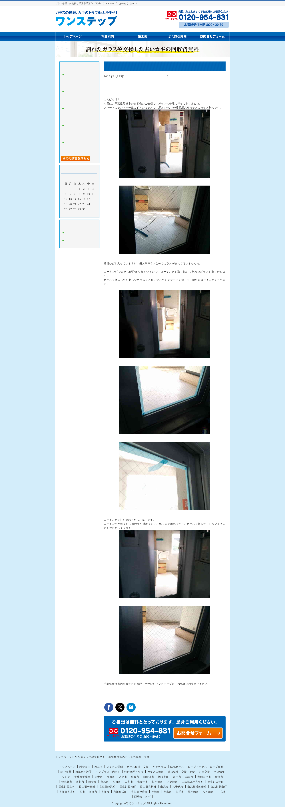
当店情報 (219, 771)
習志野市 (66, 781)
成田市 (189, 776)
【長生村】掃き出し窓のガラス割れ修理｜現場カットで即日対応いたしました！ (79, 146)
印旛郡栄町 (120, 791)
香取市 (105, 791)
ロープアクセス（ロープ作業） (207, 766)
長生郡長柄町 (148, 786)
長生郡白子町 (216, 781)
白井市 (129, 781)
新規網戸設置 (83, 771)
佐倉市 (99, 776)
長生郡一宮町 (87, 786)
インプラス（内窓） (108, 771)
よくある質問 (115, 766)
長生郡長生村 (67, 786)
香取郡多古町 (67, 791)
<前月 (72, 213)
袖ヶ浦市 (157, 781)
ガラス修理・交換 (138, 766)
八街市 (123, 776)
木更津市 (172, 781)
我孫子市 (142, 781)
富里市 (177, 776)
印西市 (117, 781)
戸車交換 (204, 771)
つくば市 (208, 791)
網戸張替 (66, 771)
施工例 (98, 766)
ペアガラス (159, 766)
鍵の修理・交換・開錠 (181, 771)
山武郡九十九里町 (193, 781)
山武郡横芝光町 (196, 786)
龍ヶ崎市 (193, 791)
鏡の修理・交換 (133, 771)
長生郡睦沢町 (107, 786)
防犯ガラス (177, 766)
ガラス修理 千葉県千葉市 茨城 (147, 76)
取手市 (180, 791)
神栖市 (155, 791)
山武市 (164, 786)
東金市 (135, 776)
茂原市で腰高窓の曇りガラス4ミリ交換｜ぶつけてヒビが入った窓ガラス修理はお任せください (80, 97)
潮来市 (168, 791)
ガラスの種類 (155, 771)
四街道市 (148, 776)
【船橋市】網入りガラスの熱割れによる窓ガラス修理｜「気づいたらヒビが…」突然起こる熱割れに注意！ (79, 80)
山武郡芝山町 (218, 786)
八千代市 (177, 786)
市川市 (80, 781)
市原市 (111, 776)
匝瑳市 (93, 791)
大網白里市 (204, 776)
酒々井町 (163, 776)
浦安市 (92, 781)
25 (93, 204)
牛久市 (222, 791)
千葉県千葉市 (82, 776)
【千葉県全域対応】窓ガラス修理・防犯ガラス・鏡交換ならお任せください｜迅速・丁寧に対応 (79, 131)
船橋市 (219, 776)
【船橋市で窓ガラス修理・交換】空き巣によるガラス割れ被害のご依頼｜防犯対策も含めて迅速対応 (79, 114)
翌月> (87, 213)
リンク (66, 776)
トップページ (67, 766)
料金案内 (84, 766)
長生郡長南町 (128, 786)
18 (93, 199)
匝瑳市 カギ (142, 796)
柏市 (82, 791)
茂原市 (105, 781)
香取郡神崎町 (139, 791)
